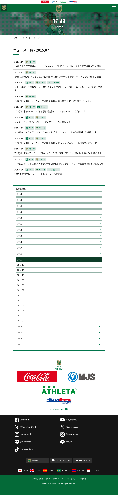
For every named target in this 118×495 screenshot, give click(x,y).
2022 (19, 218)
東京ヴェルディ (4, 7)
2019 (19, 236)
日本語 (23, 470)
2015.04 (20, 305)
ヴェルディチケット (63, 460)
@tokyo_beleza (69, 427)
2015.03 (20, 310)
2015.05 (20, 300)
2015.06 (20, 295)
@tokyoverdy (23, 441)
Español (49, 470)
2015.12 (20, 265)
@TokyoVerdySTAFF (25, 427)
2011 (19, 344)
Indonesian (93, 470)
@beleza (66, 441)
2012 (19, 338)
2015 (19, 259)
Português (63, 470)
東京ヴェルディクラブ (40, 460)
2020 (19, 230)
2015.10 (20, 275)
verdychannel (68, 419)
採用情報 (83, 479)
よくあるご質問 (37, 479)
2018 (19, 242)
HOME (15, 38)
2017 (19, 248)
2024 (19, 206)
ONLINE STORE (85, 461)
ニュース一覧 (25, 38)
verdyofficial (22, 419)
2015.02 (20, 315)
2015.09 (20, 280)
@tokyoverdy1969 (24, 449)
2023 (19, 212)
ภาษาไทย (78, 470)
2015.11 (20, 270)
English (35, 470)
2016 (19, 253)
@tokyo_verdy (23, 434)
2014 (19, 326)
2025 (19, 200)
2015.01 (20, 320)
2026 (19, 194)
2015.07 (20, 290)
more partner (57, 409)
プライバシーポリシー (69, 479)
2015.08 (20, 285)
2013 (19, 332)
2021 (19, 224)
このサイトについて (52, 479)
